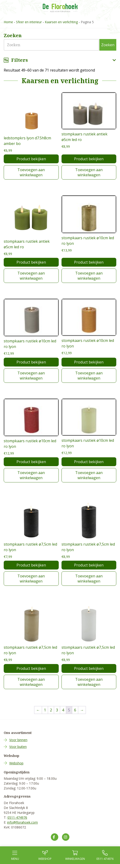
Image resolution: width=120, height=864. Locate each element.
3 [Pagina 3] (57, 710)
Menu (15, 855)
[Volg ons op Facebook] (54, 837)
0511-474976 (17, 817)
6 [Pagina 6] (75, 710)
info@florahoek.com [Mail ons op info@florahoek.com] (22, 822)
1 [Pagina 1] (45, 710)
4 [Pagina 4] (63, 710)
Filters (60, 60)
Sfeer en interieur (29, 22)
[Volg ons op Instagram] (65, 837)
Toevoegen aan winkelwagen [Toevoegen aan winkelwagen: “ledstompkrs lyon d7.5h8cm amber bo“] (31, 172)
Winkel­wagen (75, 855)
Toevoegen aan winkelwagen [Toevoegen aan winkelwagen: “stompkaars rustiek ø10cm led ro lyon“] (89, 276)
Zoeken (107, 44)
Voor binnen (18, 740)
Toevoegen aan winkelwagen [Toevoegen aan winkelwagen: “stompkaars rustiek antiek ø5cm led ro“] (89, 172)
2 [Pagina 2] (51, 710)
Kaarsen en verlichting (61, 22)
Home (8, 22)
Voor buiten (18, 746)
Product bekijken (31, 158)
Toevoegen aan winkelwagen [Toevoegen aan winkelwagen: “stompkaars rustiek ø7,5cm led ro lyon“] (31, 578)
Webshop (16, 763)
